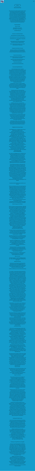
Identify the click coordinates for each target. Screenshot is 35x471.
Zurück (17, 5)
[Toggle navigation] (33, 1)
